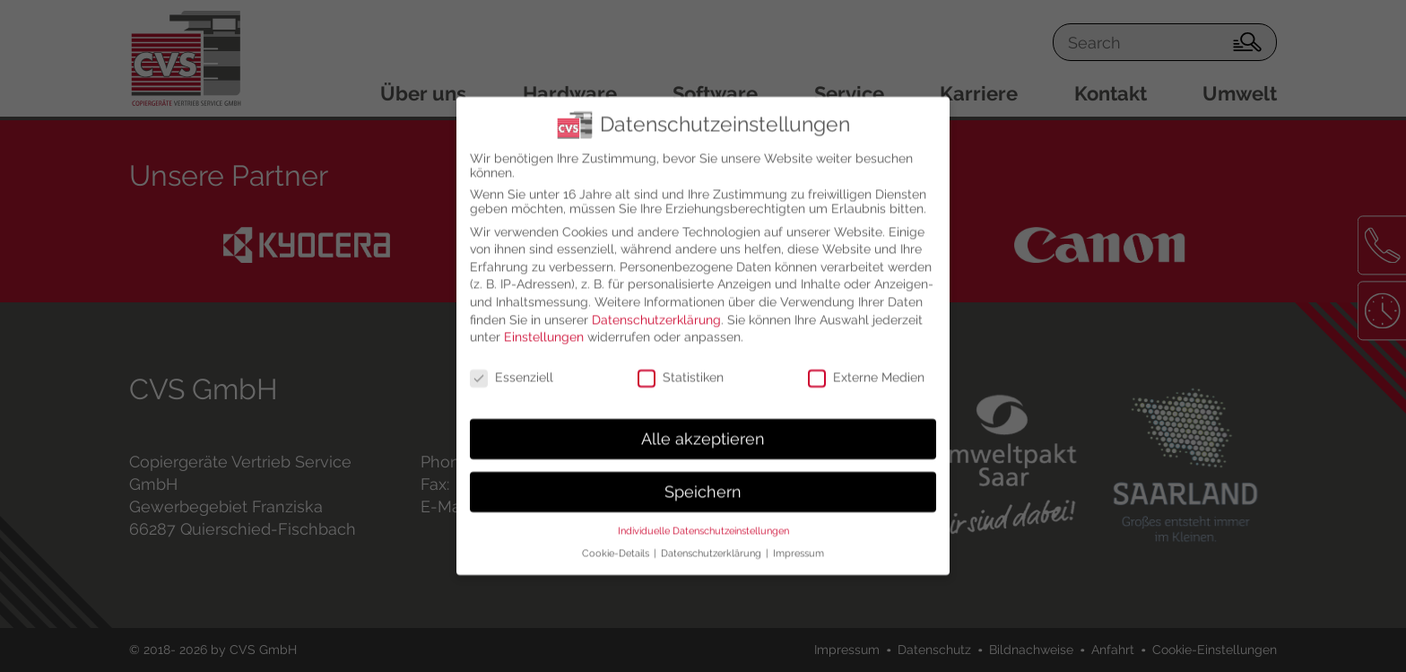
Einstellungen (544, 323)
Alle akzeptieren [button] (703, 424)
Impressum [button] (798, 539)
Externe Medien (866, 363)
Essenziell (511, 363)
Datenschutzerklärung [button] (712, 539)
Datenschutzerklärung (656, 305)
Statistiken (681, 363)
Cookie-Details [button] (617, 539)
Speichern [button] (703, 477)
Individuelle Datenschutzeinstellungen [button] (703, 516)
